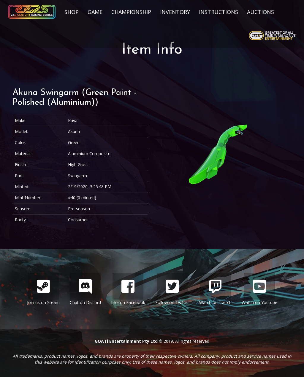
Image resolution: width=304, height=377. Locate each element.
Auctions (260, 11)
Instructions (218, 11)
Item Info (152, 49)
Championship (131, 11)
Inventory (175, 11)
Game (95, 11)
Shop (71, 11)
